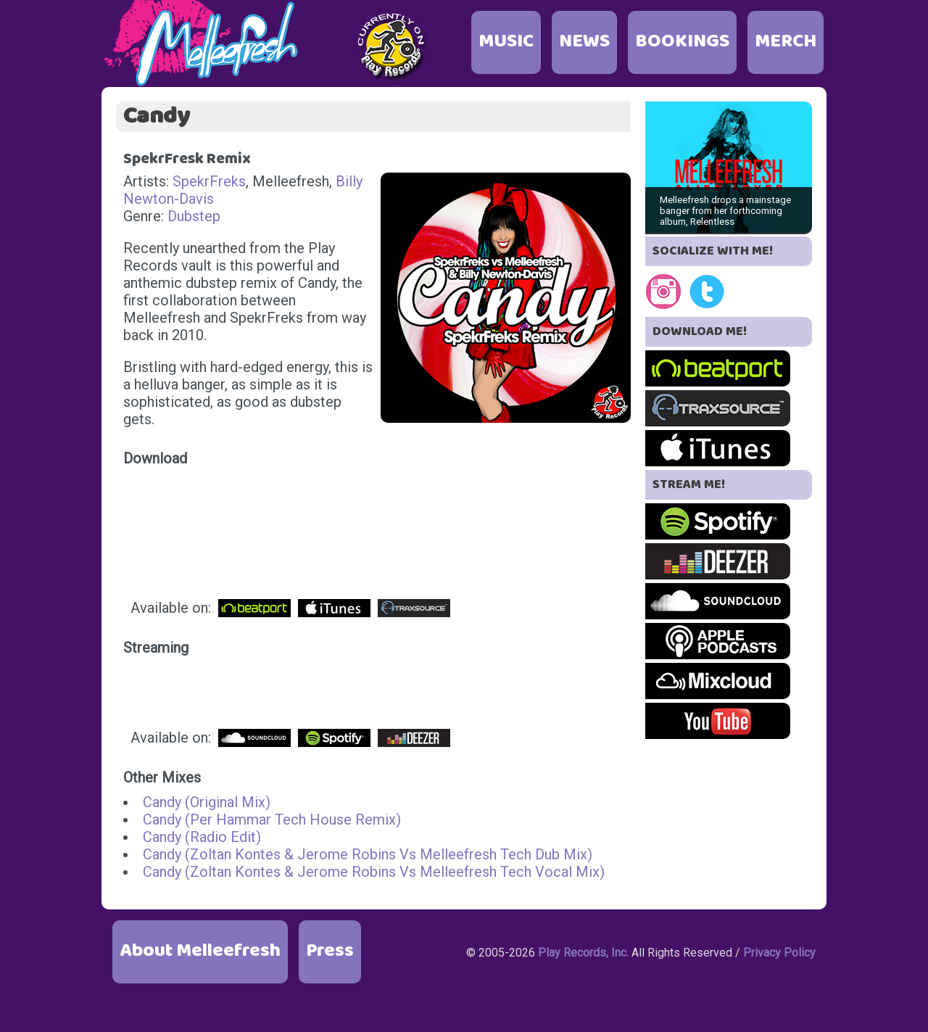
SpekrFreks (209, 181)
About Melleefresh (200, 951)
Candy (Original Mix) (206, 802)
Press (330, 951)
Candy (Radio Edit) (202, 837)
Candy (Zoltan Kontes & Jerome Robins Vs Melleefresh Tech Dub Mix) (367, 854)
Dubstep (193, 216)
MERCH (785, 41)
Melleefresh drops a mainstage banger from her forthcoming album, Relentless (725, 210)
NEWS (584, 41)
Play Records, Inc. (583, 952)
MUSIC (506, 41)
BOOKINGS (682, 41)
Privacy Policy (779, 952)
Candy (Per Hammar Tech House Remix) (272, 819)
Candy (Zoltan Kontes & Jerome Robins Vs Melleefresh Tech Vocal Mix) (374, 871)
